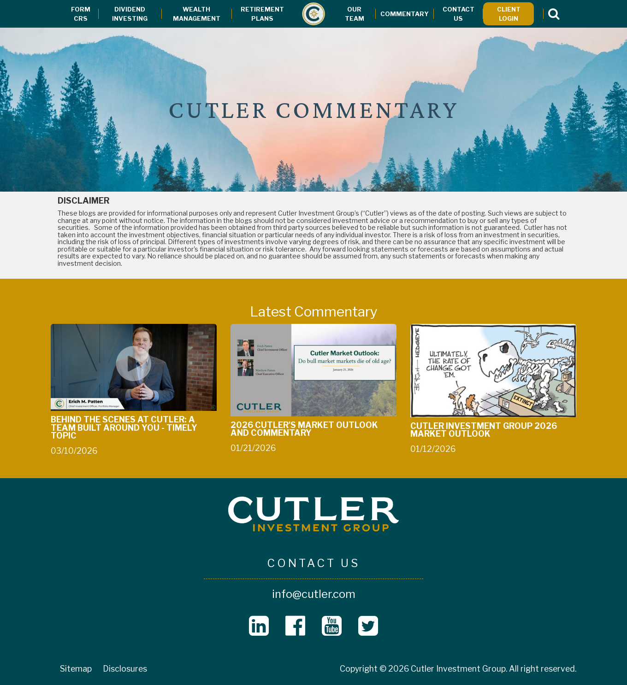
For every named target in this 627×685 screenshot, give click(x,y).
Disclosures (125, 668)
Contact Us (458, 14)
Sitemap (76, 668)
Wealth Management (196, 14)
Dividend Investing (130, 14)
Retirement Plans (262, 14)
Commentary (404, 14)
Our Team (354, 14)
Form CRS (80, 14)
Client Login (509, 14)
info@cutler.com (313, 594)
